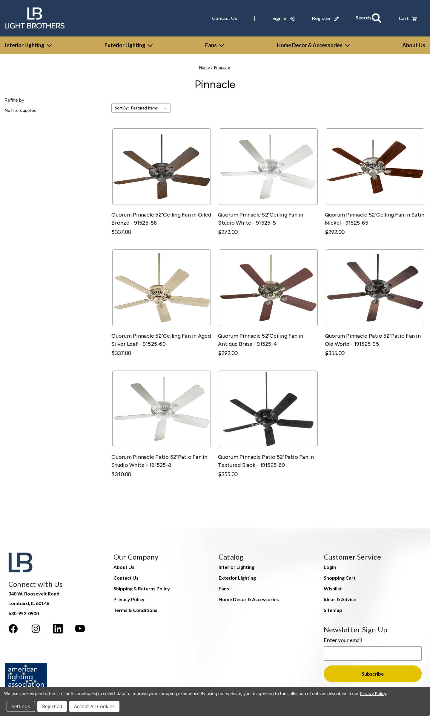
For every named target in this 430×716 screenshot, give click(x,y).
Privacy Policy (129, 597)
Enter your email (343, 637)
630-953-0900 (23, 611)
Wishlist (333, 586)
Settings (21, 706)
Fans (214, 42)
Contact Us (227, 17)
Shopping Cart (340, 575)
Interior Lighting (28, 42)
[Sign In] (286, 17)
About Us (123, 564)
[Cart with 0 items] (407, 17)
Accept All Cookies (94, 706)
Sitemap (333, 607)
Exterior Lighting (129, 42)
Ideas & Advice (340, 597)
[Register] (328, 17)
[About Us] (413, 43)
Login (330, 564)
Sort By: (122, 105)
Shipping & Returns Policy (141, 586)
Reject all (52, 706)
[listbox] (150, 105)
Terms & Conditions (135, 607)
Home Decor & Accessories (313, 42)
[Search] (370, 17)
